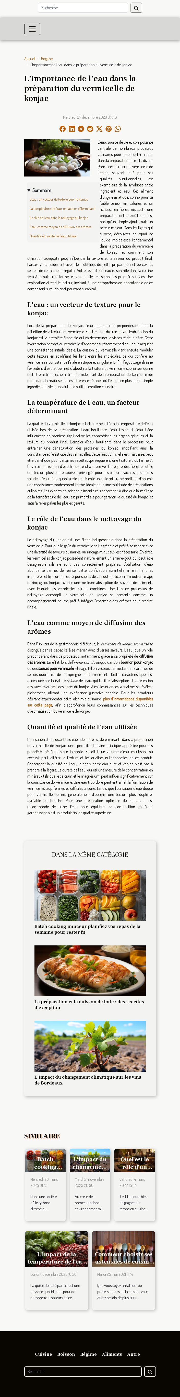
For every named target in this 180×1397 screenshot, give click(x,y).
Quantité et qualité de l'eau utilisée (53, 236)
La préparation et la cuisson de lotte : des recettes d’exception (89, 1005)
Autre (133, 1354)
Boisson (66, 1354)
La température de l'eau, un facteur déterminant (62, 208)
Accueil (29, 58)
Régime (47, 58)
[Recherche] (83, 8)
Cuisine (43, 1354)
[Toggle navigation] (32, 29)
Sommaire (41, 190)
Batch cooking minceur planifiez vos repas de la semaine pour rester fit (87, 929)
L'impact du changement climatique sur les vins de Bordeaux (87, 1080)
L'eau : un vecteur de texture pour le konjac (59, 199)
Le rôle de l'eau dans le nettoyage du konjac (59, 217)
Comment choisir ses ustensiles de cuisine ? (123, 1262)
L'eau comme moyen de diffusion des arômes (60, 227)
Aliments (112, 1354)
